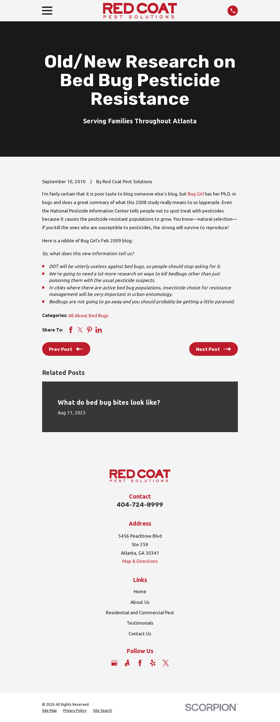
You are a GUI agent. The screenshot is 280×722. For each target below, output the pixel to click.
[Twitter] (165, 663)
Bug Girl (196, 193)
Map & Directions (140, 561)
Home (140, 591)
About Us (140, 602)
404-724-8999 (139, 504)
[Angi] (127, 663)
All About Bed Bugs (88, 315)
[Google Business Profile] (114, 663)
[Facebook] (140, 663)
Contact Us (140, 633)
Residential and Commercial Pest (140, 612)
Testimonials (140, 622)
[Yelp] (153, 663)
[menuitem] (49, 711)
